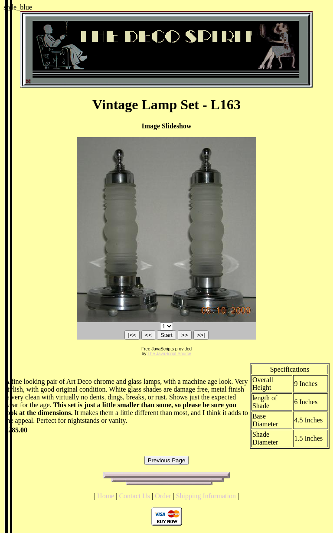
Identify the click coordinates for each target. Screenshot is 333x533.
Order (163, 496)
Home (105, 496)
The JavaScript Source (169, 353)
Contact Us (134, 496)
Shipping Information (206, 496)
